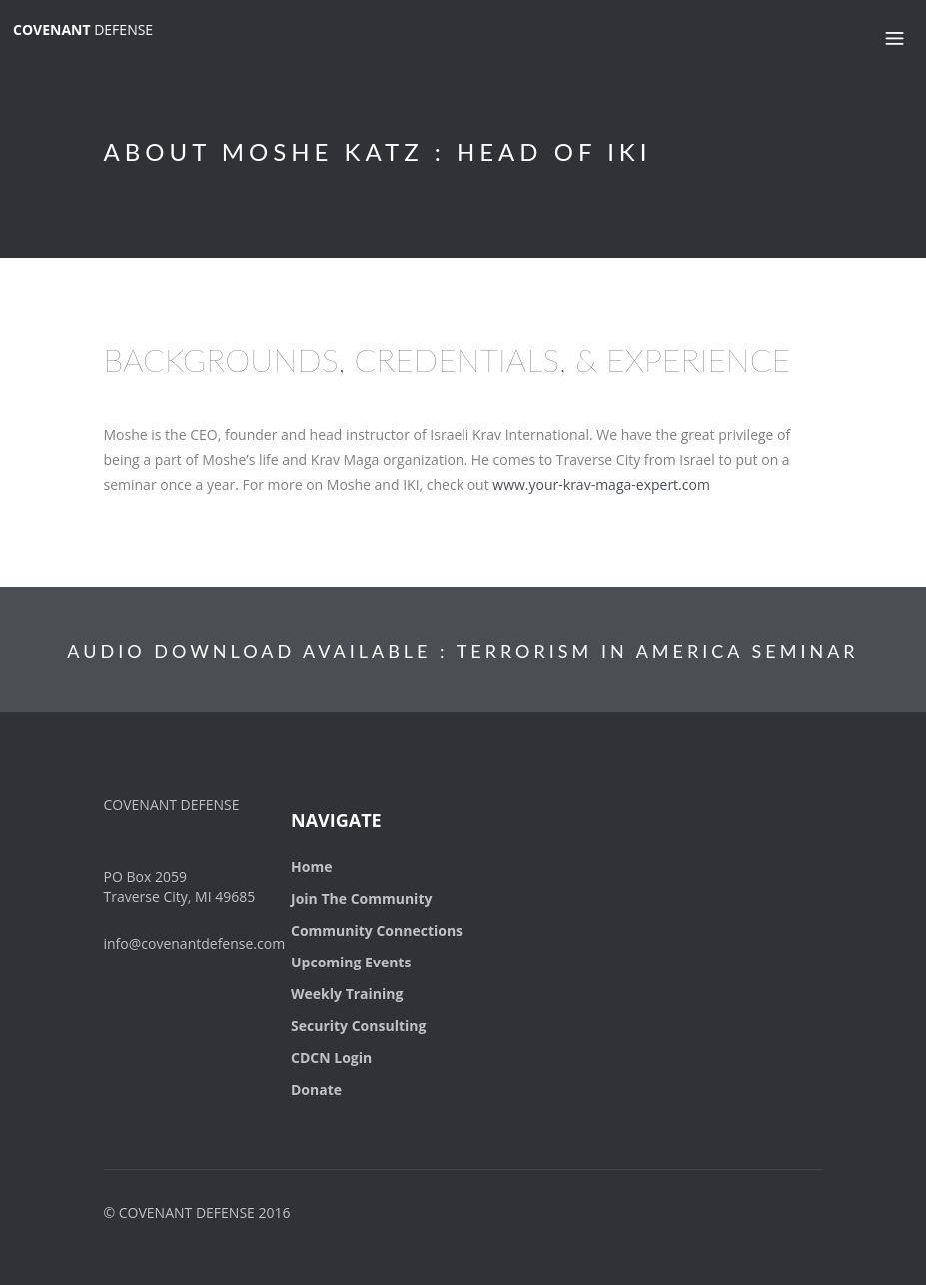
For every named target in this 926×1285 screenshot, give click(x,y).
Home (311, 866)
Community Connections (377, 930)
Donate (316, 1089)
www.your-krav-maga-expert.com (601, 484)
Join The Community (361, 898)
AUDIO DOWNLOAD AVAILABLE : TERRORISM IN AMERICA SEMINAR (462, 651)
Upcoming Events (351, 962)
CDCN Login (331, 1057)
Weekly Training (347, 993)
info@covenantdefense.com (195, 943)
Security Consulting (358, 1025)
